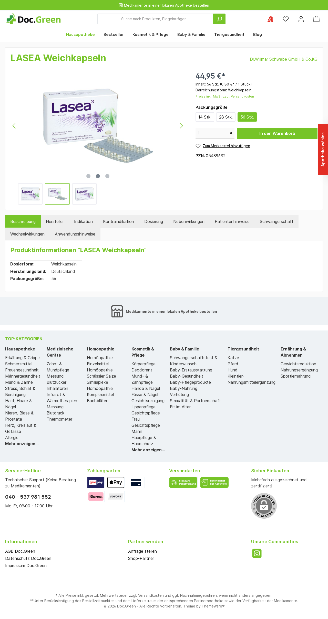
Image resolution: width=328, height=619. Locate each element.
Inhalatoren (57, 388)
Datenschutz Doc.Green (28, 558)
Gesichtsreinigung (148, 400)
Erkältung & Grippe (22, 357)
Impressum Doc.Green (26, 565)
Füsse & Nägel (144, 394)
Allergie (11, 437)
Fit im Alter (180, 406)
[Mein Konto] (301, 19)
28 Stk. (226, 117)
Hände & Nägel (145, 388)
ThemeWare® (213, 606)
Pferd (233, 363)
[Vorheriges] (14, 126)
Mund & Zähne (19, 382)
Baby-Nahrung (183, 388)
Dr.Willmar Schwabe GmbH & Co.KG (283, 59)
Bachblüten (97, 400)
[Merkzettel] (285, 19)
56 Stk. (247, 117)
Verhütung (179, 394)
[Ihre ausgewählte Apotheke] (270, 19)
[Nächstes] (181, 126)
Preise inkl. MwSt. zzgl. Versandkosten (225, 96)
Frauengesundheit (22, 369)
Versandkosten (151, 595)
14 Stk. (204, 117)
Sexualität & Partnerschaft (195, 400)
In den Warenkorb (277, 133)
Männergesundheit (22, 376)
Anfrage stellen (142, 551)
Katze (233, 357)
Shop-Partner (141, 558)
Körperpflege (143, 363)
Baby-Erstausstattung (191, 369)
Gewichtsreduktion (298, 363)
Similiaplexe (97, 382)
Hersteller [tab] (55, 221)
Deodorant (141, 369)
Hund (233, 369)
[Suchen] (219, 19)
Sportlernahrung (296, 376)
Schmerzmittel (18, 363)
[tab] (23, 221)
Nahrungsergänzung (299, 369)
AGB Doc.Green (20, 551)
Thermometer (59, 419)
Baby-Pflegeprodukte (190, 382)
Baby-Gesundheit (186, 376)
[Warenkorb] (316, 19)
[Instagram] (257, 553)
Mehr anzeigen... (21, 443)
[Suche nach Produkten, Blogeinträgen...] (155, 19)
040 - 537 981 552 (28, 497)
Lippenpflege (143, 406)
